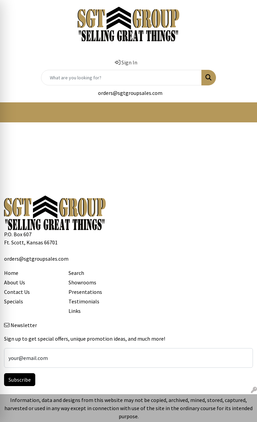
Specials (13, 301)
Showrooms (82, 282)
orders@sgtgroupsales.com (130, 92)
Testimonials (83, 301)
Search (76, 272)
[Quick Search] (121, 77)
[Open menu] (243, 112)
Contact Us (17, 291)
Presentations (85, 291)
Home (11, 272)
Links (74, 310)
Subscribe (19, 379)
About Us (14, 282)
